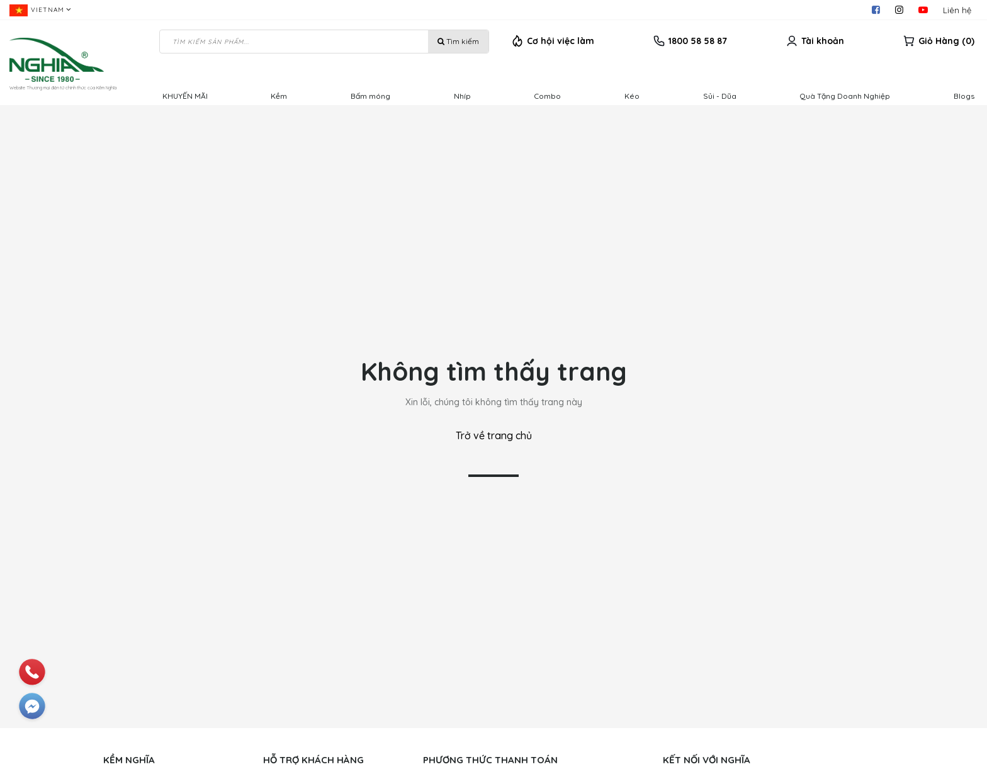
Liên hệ (957, 10)
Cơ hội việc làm (560, 41)
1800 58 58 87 (697, 41)
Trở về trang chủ (494, 435)
